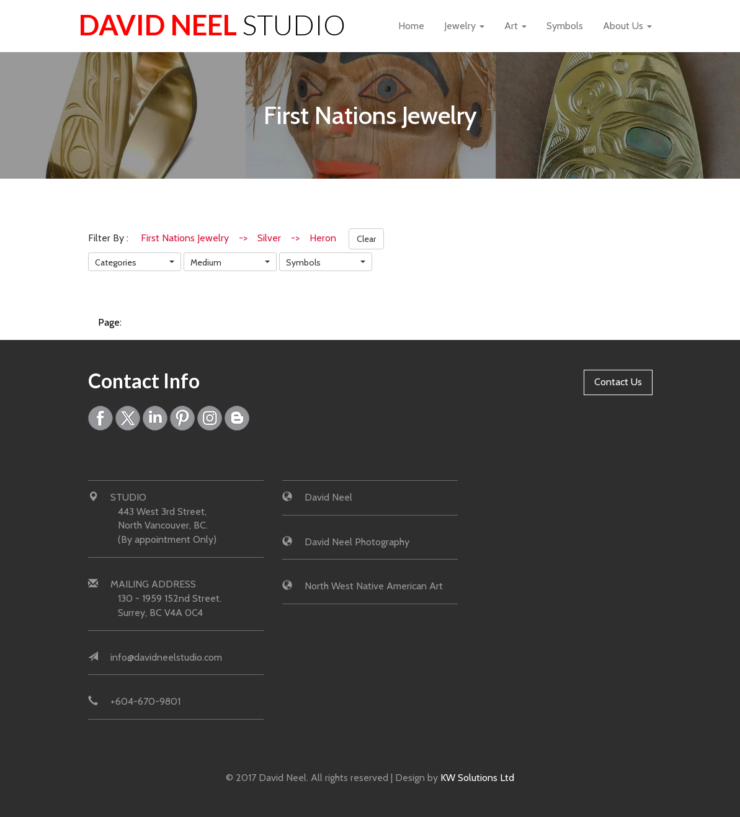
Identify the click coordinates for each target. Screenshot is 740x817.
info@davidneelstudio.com (166, 657)
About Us (627, 26)
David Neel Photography (357, 542)
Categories (115, 262)
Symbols (564, 26)
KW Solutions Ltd (477, 778)
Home (411, 26)
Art (515, 26)
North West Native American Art (374, 586)
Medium (205, 262)
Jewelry (464, 26)
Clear (366, 238)
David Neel (212, 25)
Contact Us (618, 382)
